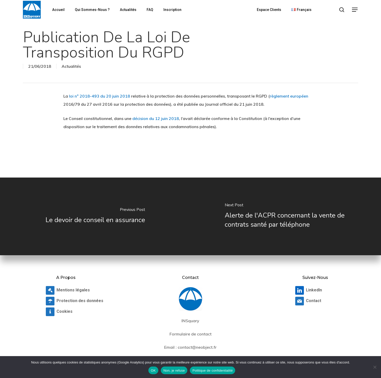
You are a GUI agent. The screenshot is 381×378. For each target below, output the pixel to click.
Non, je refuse (174, 370)
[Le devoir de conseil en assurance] (95, 216)
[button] (355, 9)
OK (153, 370)
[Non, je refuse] (374, 367)
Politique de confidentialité (212, 370)
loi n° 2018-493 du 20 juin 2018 (99, 96)
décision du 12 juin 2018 (155, 118)
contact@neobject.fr (197, 347)
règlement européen (289, 96)
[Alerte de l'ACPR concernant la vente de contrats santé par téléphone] (286, 216)
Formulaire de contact (190, 333)
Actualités (71, 66)
